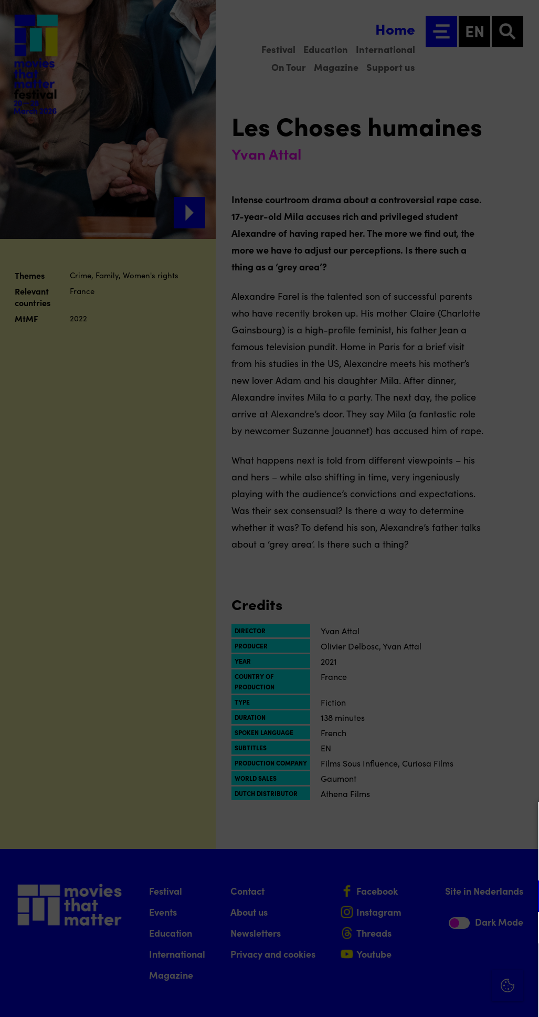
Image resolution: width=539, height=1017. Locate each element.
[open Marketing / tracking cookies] (522, 929)
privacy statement (407, 862)
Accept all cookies (449, 967)
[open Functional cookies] (522, 897)
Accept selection (449, 997)
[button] (439, 896)
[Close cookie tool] (523, 821)
